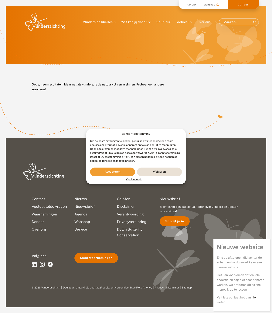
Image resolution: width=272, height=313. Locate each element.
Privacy (159, 287)
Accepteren (113, 171)
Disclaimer (172, 287)
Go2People (102, 287)
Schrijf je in (174, 221)
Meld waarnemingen (96, 258)
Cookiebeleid (134, 179)
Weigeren (159, 171)
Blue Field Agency (141, 287)
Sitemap (187, 287)
